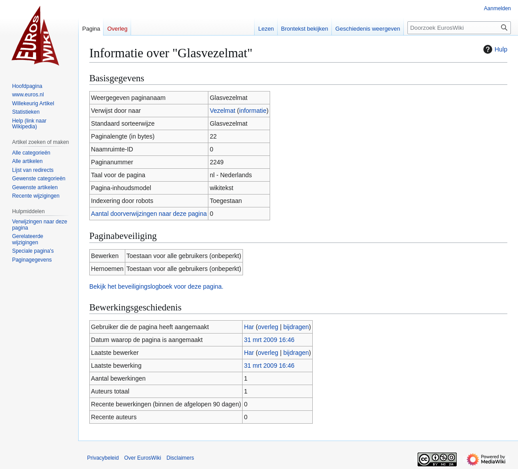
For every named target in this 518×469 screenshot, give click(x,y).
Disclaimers (180, 458)
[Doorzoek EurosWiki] (459, 27)
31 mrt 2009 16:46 (269, 339)
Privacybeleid (103, 458)
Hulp (494, 49)
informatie (252, 110)
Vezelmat (222, 110)
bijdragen (296, 326)
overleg (268, 326)
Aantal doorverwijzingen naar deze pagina (149, 213)
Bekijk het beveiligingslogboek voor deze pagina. (156, 286)
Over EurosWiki (142, 458)
